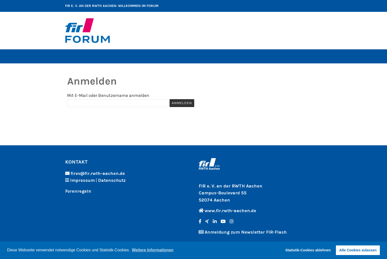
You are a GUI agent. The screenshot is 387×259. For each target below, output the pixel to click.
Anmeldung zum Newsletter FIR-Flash (246, 232)
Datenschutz (112, 180)
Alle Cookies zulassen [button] (358, 250)
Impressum (82, 180)
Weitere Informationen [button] (153, 250)
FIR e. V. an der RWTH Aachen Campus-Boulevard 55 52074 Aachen (230, 193)
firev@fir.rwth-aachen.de (98, 173)
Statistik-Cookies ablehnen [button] (308, 250)
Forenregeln (78, 191)
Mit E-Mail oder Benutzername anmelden (108, 95)
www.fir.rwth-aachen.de (230, 210)
